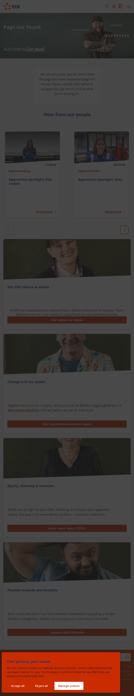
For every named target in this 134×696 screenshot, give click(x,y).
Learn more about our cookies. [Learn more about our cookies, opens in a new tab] (66, 676)
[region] (61, 672)
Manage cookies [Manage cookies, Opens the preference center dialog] (69, 686)
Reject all (41, 686)
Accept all (17, 686)
